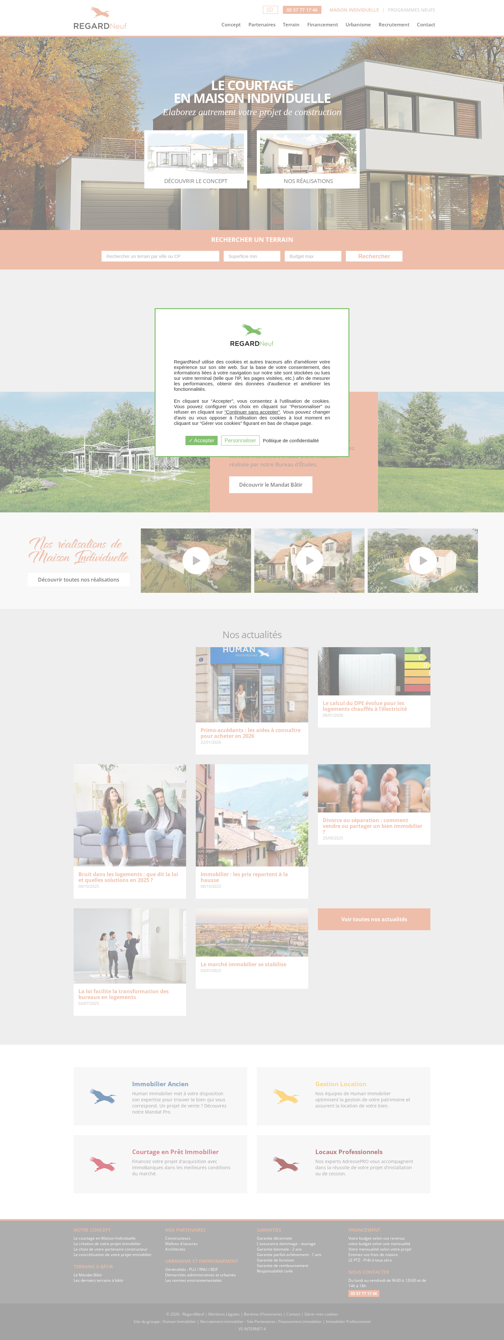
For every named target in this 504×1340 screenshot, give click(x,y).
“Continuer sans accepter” (252, 412)
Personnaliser (240, 440)
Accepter (201, 440)
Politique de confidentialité (291, 440)
